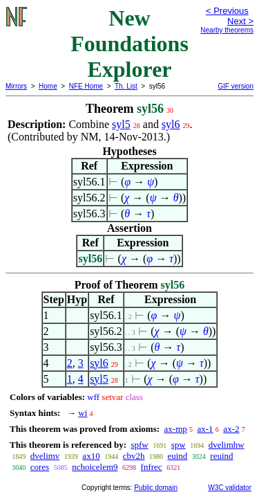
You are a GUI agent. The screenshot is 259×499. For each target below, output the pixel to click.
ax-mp (175, 429)
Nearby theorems (226, 30)
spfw (139, 444)
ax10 (90, 456)
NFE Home (86, 86)
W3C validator (229, 487)
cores (39, 467)
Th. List (126, 86)
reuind (221, 456)
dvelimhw (226, 444)
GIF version (235, 86)
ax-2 (231, 429)
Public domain (156, 487)
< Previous (227, 11)
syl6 (171, 124)
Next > (240, 21)
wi (82, 413)
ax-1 (205, 429)
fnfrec (151, 467)
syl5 (121, 124)
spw (178, 444)
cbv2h (134, 456)
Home (48, 86)
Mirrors (16, 86)
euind (177, 456)
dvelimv (45, 456)
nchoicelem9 (94, 467)
